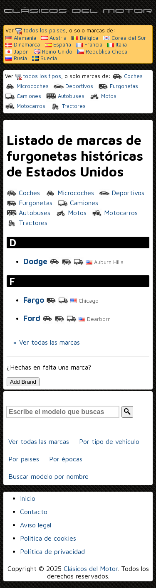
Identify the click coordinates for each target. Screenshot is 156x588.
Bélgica (85, 37)
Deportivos (73, 86)
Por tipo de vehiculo (109, 441)
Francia (89, 44)
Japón (17, 51)
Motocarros (25, 106)
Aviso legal (35, 525)
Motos (102, 96)
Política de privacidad (52, 551)
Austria (54, 37)
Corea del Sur (124, 37)
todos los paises (40, 30)
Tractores (68, 106)
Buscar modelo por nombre (48, 476)
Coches (127, 76)
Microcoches (27, 86)
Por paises (23, 459)
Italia (117, 44)
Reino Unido (53, 51)
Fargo (33, 299)
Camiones (23, 96)
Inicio (27, 498)
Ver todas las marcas (38, 441)
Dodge (35, 261)
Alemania (20, 37)
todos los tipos (38, 76)
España (58, 44)
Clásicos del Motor (91, 568)
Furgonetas (118, 86)
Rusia (16, 58)
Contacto (33, 511)
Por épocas (65, 459)
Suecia (44, 58)
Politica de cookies (48, 538)
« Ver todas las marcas (46, 342)
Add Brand (23, 382)
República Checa (102, 51)
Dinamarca (22, 44)
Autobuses (65, 96)
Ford (31, 318)
